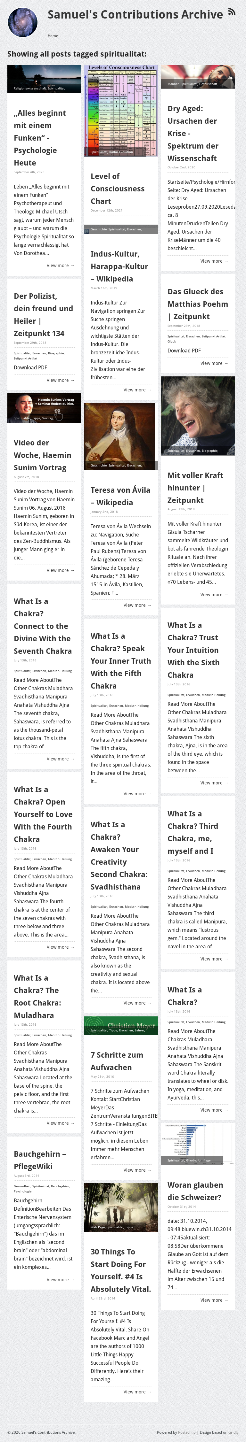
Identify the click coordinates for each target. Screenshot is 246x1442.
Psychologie (35, 98)
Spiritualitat (56, 88)
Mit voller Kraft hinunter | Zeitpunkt (195, 488)
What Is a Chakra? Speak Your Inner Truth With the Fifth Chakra (121, 661)
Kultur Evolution (121, 151)
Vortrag (47, 418)
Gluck (172, 341)
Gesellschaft (208, 83)
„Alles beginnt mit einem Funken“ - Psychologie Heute (40, 138)
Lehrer (139, 1030)
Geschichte (99, 229)
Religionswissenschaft (30, 88)
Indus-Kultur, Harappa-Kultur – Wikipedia (119, 266)
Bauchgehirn (60, 1186)
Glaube (19, 98)
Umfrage (204, 1160)
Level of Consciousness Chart (118, 189)
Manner (173, 83)
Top (93, 1039)
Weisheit (35, 427)
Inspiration (42, 437)
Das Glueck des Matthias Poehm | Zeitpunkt (198, 304)
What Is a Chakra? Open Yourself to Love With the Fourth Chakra (43, 814)
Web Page (98, 1227)
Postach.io (187, 1432)
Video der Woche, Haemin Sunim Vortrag (42, 455)
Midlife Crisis (193, 93)
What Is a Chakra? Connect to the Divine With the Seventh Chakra (43, 626)
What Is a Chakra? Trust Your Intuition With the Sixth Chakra (194, 650)
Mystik (95, 475)
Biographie (56, 353)
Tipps (36, 418)
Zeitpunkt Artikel (214, 336)
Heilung (19, 107)
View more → (61, 265)
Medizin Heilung (60, 671)
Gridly (233, 1432)
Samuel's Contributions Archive (135, 14)
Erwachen (52, 98)
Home (53, 35)
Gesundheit (22, 1186)
